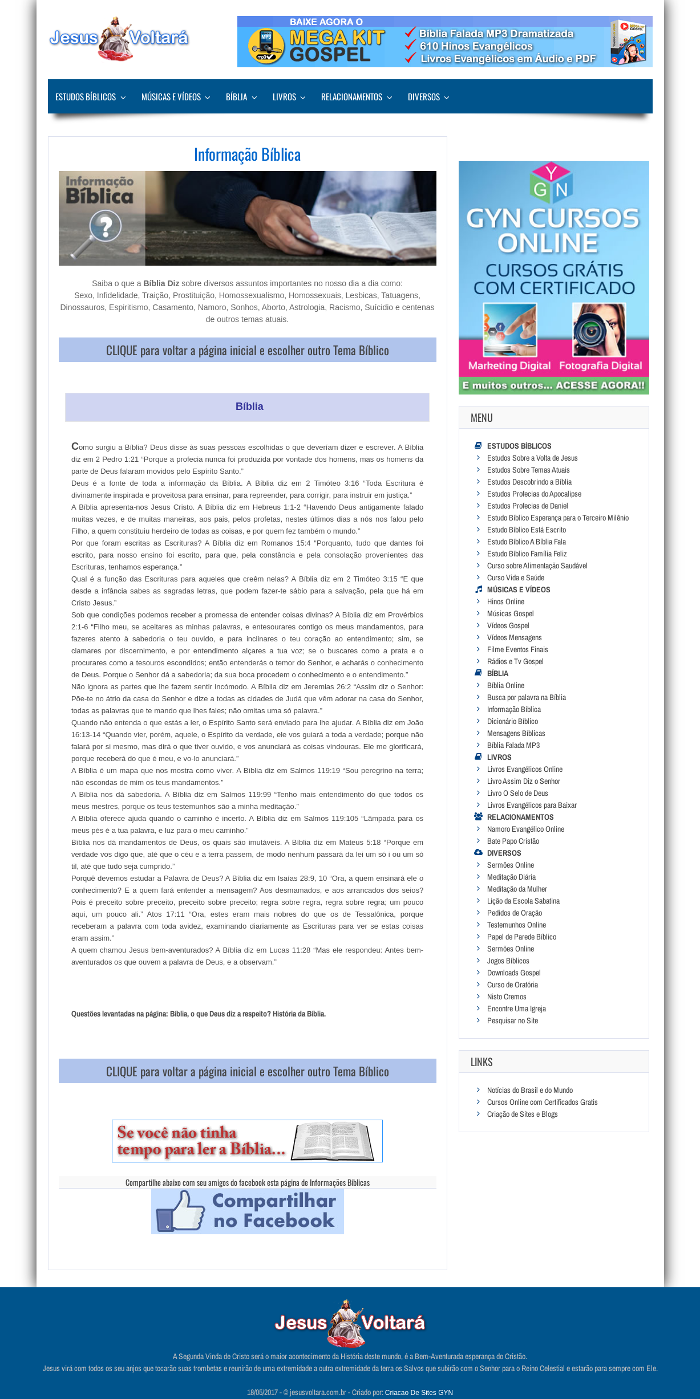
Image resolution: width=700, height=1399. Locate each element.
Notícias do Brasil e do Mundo (530, 1090)
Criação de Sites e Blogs (522, 1114)
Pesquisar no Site (512, 1020)
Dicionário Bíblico (512, 721)
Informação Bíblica (514, 709)
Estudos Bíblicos (85, 96)
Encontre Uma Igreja (516, 1008)
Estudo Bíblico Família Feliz (527, 553)
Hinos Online (505, 601)
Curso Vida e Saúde (515, 577)
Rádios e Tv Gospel (515, 661)
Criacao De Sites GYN (419, 1393)
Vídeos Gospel (508, 625)
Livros (284, 96)
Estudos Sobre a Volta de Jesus (532, 458)
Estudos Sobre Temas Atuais (528, 470)
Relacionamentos (351, 96)
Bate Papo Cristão (513, 841)
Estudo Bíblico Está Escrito (526, 529)
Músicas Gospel (510, 613)
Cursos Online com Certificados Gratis (542, 1102)
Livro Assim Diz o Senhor (523, 781)
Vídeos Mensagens (514, 637)
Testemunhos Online (516, 925)
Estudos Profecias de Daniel (527, 506)
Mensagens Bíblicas (516, 733)
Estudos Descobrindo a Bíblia (529, 482)
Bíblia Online (505, 685)
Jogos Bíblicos (508, 960)
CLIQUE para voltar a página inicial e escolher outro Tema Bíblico (247, 350)
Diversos (424, 96)
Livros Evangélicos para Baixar (532, 805)
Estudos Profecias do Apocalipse (534, 494)
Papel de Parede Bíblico (521, 937)
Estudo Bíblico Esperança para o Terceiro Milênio (558, 518)
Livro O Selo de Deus (517, 793)
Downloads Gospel (514, 972)
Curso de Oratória (512, 984)
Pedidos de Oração (514, 913)
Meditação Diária (511, 877)
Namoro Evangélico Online (525, 829)
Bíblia (236, 96)
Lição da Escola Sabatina (523, 901)
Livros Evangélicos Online (525, 769)
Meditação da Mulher (517, 889)
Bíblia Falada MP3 (513, 745)
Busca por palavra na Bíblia (526, 697)
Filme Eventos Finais (517, 649)
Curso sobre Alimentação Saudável (537, 565)
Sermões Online (510, 865)
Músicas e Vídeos (171, 96)
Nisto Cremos (507, 996)
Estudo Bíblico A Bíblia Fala (526, 541)
